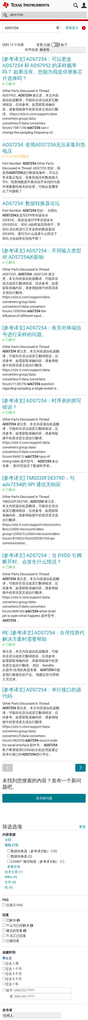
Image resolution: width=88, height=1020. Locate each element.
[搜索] (44, 15)
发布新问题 (44, 798)
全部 (8, 840)
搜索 (76, 5)
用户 (84, 5)
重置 (82, 827)
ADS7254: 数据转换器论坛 (31, 203)
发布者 (7, 1010)
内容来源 (8, 834)
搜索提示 (72, 28)
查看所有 (13, 867)
